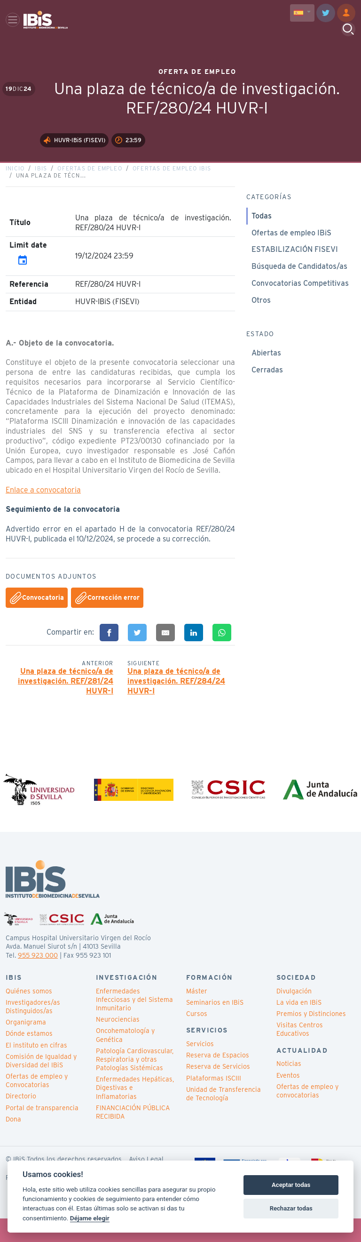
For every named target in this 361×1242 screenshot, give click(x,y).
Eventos (288, 1098)
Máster (196, 1014)
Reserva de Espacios (217, 1078)
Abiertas (266, 370)
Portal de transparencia (42, 1131)
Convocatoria (37, 616)
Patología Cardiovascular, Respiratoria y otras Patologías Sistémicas (134, 1082)
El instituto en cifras (36, 1068)
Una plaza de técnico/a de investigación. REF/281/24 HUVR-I (65, 699)
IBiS (41, 185)
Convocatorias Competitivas (300, 301)
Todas (261, 233)
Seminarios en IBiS (214, 1025)
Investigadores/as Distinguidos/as (33, 1030)
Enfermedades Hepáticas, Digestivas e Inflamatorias (135, 1110)
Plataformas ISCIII (213, 1101)
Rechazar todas (291, 1208)
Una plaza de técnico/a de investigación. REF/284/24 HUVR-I (176, 699)
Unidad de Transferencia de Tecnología (223, 1117)
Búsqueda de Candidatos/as (299, 284)
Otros (261, 318)
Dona (13, 1142)
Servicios (200, 1067)
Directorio (21, 1119)
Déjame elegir (90, 1218)
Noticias (288, 1086)
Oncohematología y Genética (125, 1058)
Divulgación (294, 1014)
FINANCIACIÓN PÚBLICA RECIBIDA (133, 1135)
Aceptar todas (291, 1184)
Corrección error (107, 616)
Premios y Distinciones (311, 1036)
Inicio (15, 185)
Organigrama (26, 1045)
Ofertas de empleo (89, 185)
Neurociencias (118, 1042)
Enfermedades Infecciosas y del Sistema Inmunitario (134, 1022)
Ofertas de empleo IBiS (172, 185)
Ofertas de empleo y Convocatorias (37, 1104)
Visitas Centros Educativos (299, 1052)
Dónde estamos (29, 1056)
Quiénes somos (29, 1014)
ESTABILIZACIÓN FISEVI (294, 267)
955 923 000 (38, 978)
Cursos (196, 1036)
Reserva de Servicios (218, 1089)
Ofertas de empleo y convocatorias (307, 1114)
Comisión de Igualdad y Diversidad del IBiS (41, 1084)
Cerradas (267, 387)
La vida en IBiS (299, 1025)
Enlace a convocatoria (43, 507)
